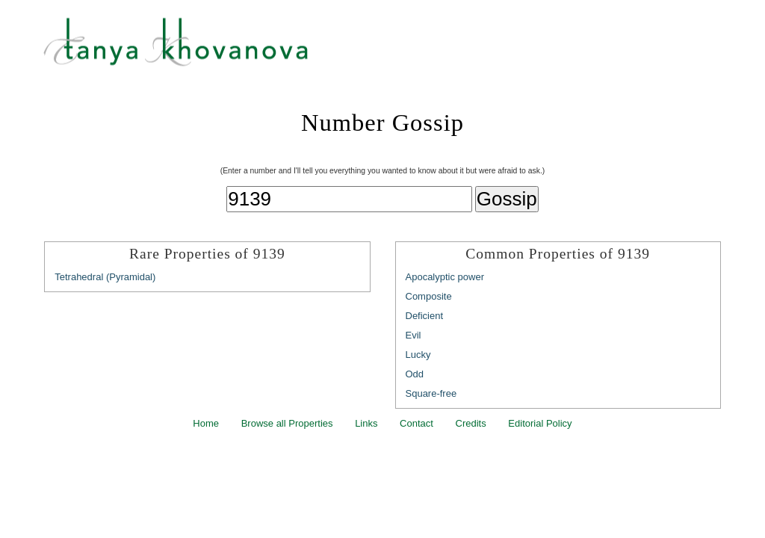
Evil (413, 335)
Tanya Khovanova (401, 48)
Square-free (431, 393)
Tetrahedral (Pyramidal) (105, 276)
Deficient (425, 315)
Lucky (418, 354)
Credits (471, 423)
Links (366, 423)
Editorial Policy (540, 423)
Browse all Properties (287, 423)
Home (206, 423)
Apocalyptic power (445, 276)
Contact (416, 423)
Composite (429, 296)
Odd (415, 374)
